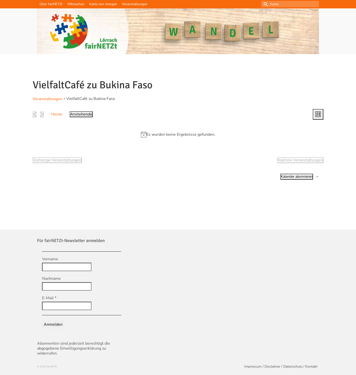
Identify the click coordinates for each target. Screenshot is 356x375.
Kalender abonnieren (296, 176)
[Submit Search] (265, 4)
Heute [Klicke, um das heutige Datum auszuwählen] (56, 114)
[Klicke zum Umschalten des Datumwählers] (81, 114)
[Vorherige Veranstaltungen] (34, 114)
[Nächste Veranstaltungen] (42, 114)
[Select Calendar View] (318, 114)
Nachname (51, 278)
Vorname (50, 259)
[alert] (180, 134)
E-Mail (49, 298)
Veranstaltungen (47, 98)
